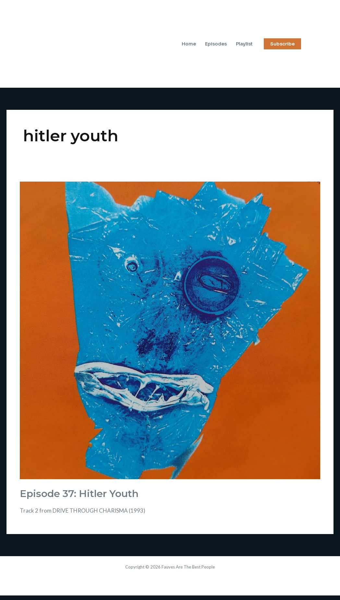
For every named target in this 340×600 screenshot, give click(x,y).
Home (189, 44)
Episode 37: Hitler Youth (79, 494)
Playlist (244, 44)
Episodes (216, 44)
